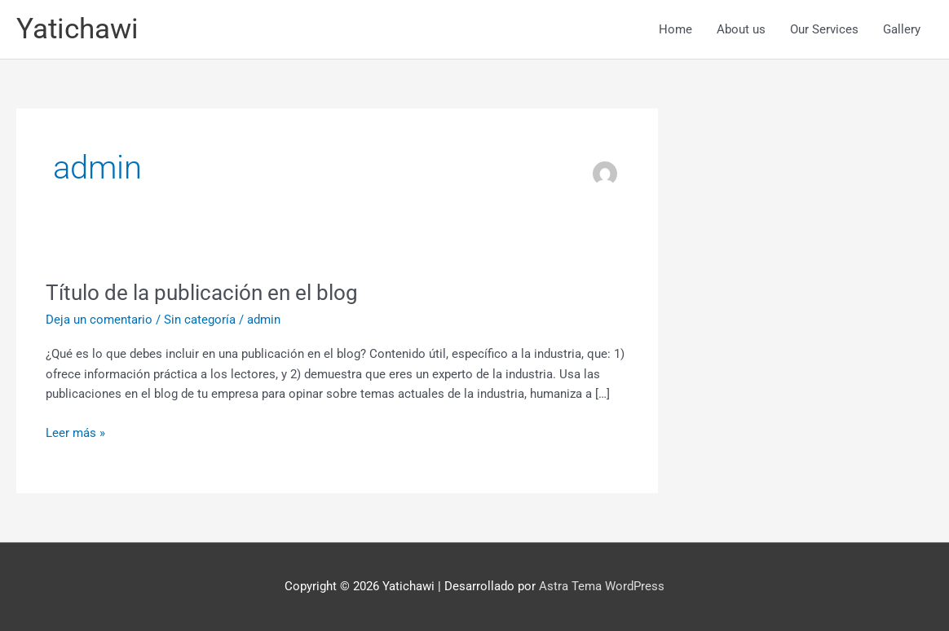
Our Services (824, 29)
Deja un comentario (99, 319)
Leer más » (75, 431)
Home (675, 29)
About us (741, 29)
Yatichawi (77, 29)
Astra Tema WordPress (601, 586)
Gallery (901, 29)
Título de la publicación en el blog (202, 292)
